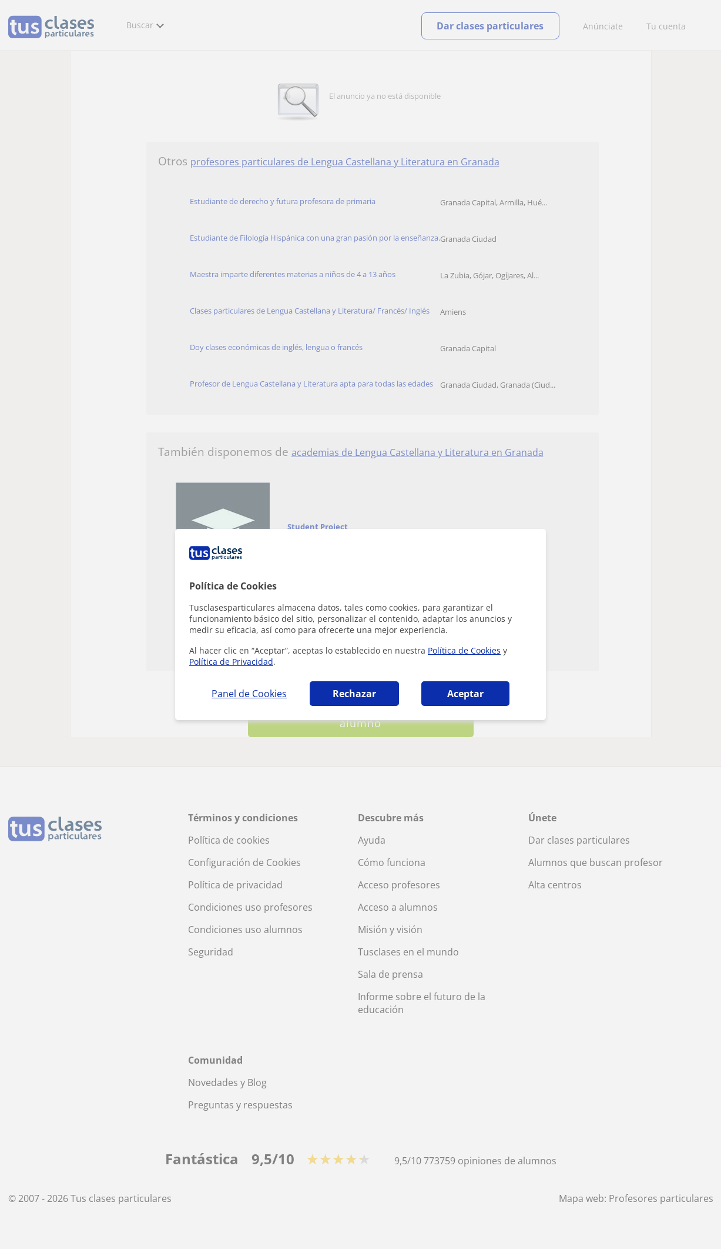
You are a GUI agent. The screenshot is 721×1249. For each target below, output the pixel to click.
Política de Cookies (464, 650)
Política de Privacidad (231, 661)
